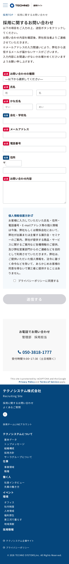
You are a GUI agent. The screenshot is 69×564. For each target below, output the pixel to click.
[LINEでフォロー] (5, 414)
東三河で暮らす (13, 519)
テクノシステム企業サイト (20, 540)
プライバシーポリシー (17, 547)
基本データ (10, 439)
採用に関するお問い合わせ (18, 403)
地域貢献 (9, 524)
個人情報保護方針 (20, 215)
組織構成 (9, 448)
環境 (5, 496)
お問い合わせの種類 (22, 73)
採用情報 (8, 529)
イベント (8, 492)
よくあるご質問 (12, 407)
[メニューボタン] (5, 5)
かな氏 (14, 101)
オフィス (9, 502)
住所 (13, 157)
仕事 (5, 461)
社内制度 (9, 506)
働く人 (7, 477)
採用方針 (9, 452)
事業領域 (9, 467)
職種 (6, 471)
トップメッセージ (14, 444)
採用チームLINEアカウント (17, 424)
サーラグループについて (18, 457)
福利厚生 (9, 515)
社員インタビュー (14, 482)
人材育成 (9, 511)
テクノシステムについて (18, 434)
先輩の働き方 (12, 487)
